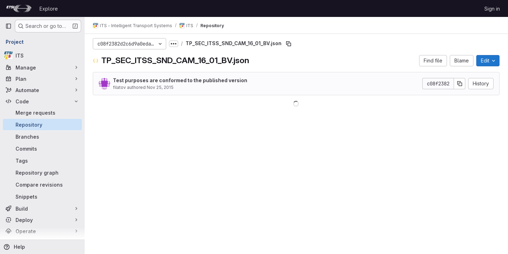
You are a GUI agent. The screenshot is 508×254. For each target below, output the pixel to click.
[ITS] (42, 55)
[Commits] (42, 148)
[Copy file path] (289, 43)
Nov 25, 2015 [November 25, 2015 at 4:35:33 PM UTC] (160, 87)
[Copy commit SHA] (459, 83)
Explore (49, 9)
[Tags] (42, 160)
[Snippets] (42, 196)
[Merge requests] (42, 112)
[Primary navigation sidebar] (8, 26)
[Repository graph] (42, 172)
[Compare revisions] (42, 184)
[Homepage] (19, 8)
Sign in (492, 9)
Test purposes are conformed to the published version (180, 80)
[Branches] (42, 136)
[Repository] (42, 124)
